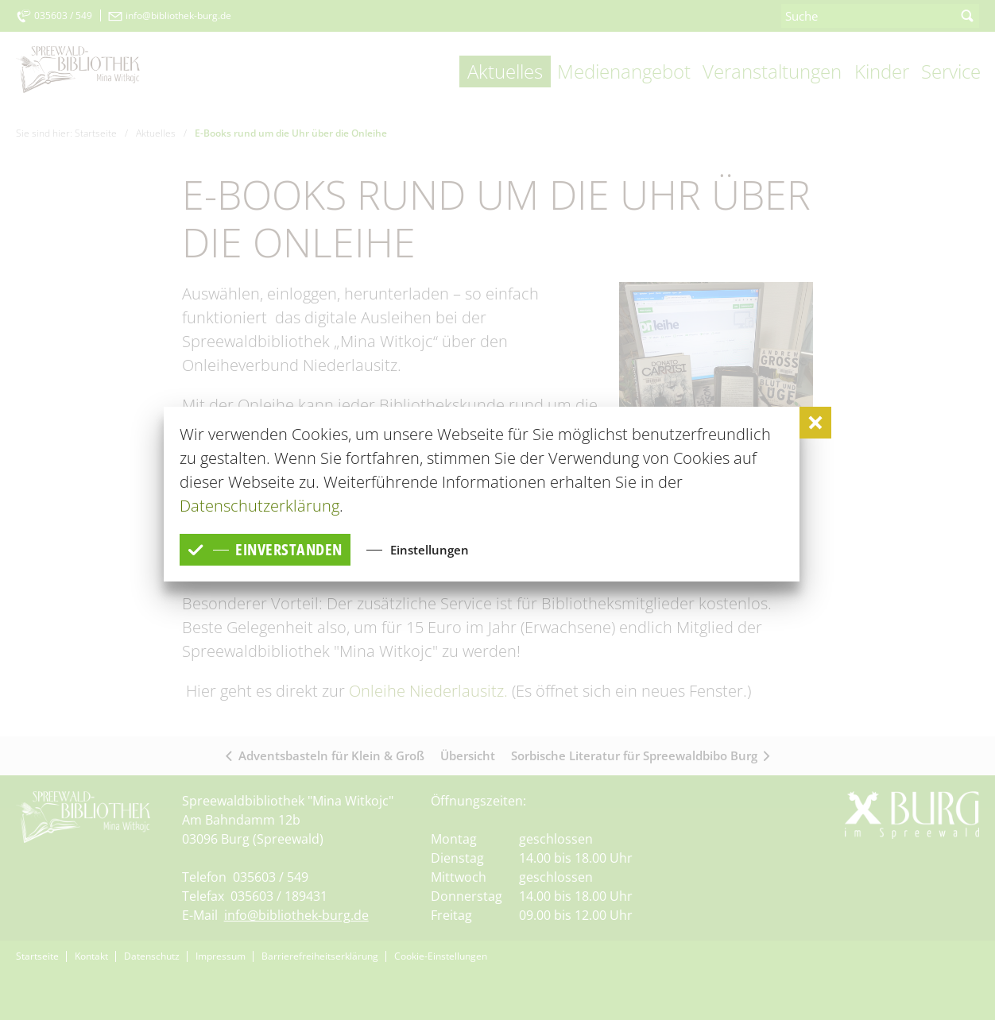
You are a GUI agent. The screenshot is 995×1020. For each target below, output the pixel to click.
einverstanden (265, 549)
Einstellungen (429, 549)
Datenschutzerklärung (259, 505)
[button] (815, 423)
